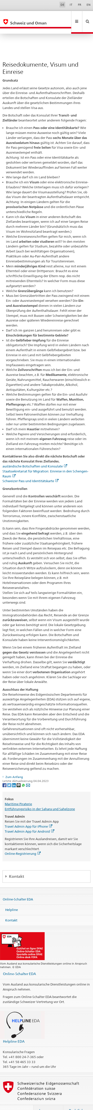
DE (62, 4)
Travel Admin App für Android (29, 821)
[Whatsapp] (23, 774)
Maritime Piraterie (18, 793)
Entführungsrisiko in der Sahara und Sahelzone (40, 798)
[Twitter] (9, 774)
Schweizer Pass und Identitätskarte (30, 470)
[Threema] (19, 774)
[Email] (28, 774)
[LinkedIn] (14, 774)
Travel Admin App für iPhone (28, 816)
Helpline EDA (14, 1030)
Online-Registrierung (23, 843)
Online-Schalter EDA (18, 888)
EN (89, 4)
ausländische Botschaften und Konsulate (34, 455)
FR (79, 4)
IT (71, 4)
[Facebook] (4, 774)
